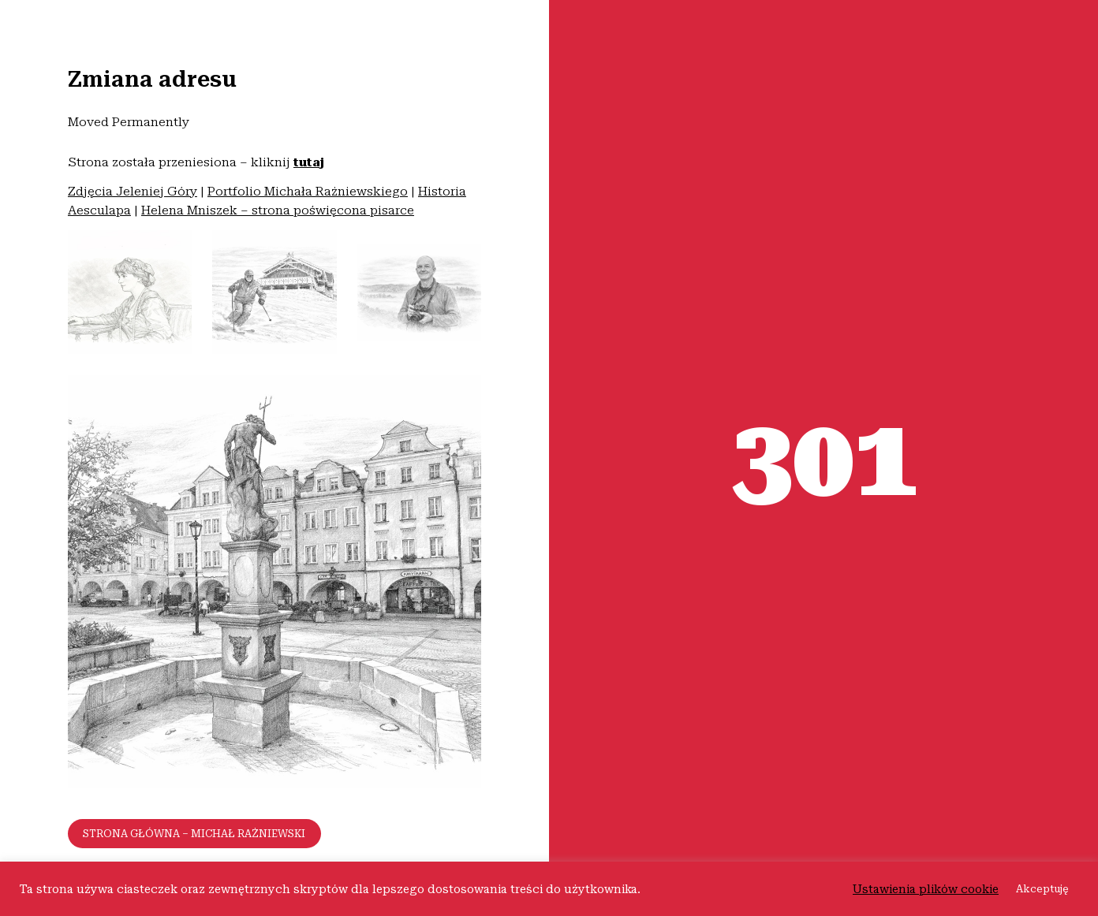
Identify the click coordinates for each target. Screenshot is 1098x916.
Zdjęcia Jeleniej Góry (132, 191)
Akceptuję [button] (1042, 889)
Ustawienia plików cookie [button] (926, 889)
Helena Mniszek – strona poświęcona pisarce (277, 210)
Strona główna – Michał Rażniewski (194, 834)
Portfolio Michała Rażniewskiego (307, 191)
